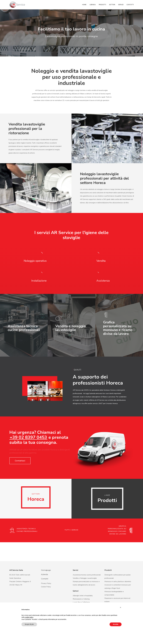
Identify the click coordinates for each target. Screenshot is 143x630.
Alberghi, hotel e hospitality (83, 595)
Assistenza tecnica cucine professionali (87, 575)
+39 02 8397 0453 (28, 456)
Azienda (93, 4)
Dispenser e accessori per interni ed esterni (117, 600)
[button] (120, 607)
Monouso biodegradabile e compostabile (114, 593)
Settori (112, 4)
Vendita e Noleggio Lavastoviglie (85, 578)
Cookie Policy (46, 587)
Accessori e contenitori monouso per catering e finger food (117, 586)
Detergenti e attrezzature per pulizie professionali (117, 576)
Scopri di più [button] (29, 624)
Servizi (120, 4)
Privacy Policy (46, 583)
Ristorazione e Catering (81, 599)
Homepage (46, 570)
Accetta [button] (115, 624)
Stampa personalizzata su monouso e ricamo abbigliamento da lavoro (86, 583)
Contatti (130, 4)
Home (84, 4)
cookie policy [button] (29, 617)
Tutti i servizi (71, 549)
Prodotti (102, 4)
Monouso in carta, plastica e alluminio (117, 581)
